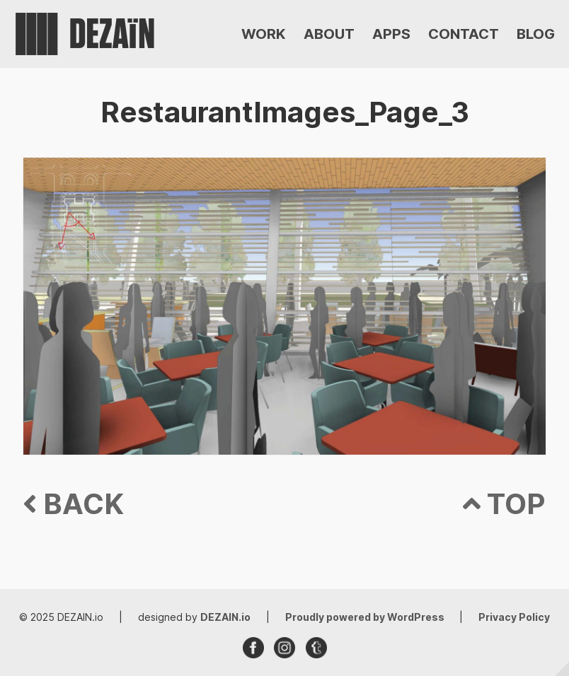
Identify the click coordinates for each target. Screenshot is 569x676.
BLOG (536, 33)
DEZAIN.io (225, 617)
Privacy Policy (514, 617)
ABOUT (329, 33)
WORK (263, 33)
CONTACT (463, 33)
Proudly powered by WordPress (366, 617)
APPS (391, 33)
